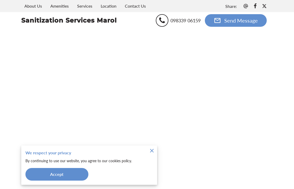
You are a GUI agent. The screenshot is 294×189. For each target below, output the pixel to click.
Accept (57, 174)
